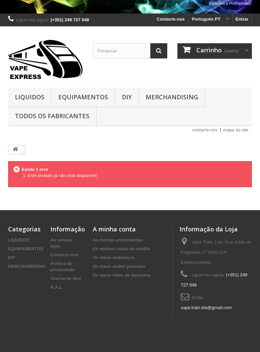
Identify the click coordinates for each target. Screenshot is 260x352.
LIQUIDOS (29, 97)
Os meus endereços (114, 257)
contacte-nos (204, 129)
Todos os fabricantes (52, 116)
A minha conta (114, 229)
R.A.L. (56, 287)
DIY (127, 97)
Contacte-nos (171, 19)
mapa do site (235, 129)
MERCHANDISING (172, 97)
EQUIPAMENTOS (83, 97)
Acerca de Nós (65, 278)
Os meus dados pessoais (119, 266)
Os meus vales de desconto (122, 275)
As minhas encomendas (118, 240)
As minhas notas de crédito (121, 248)
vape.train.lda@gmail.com (206, 307)
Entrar (242, 19)
